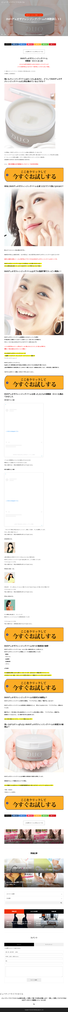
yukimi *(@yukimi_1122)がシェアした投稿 (23, 524)
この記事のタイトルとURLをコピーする (34, 51)
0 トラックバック (48, 944)
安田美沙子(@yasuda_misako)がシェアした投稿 (24, 454)
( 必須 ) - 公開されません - (12, 956)
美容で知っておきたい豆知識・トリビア (34, 15)
